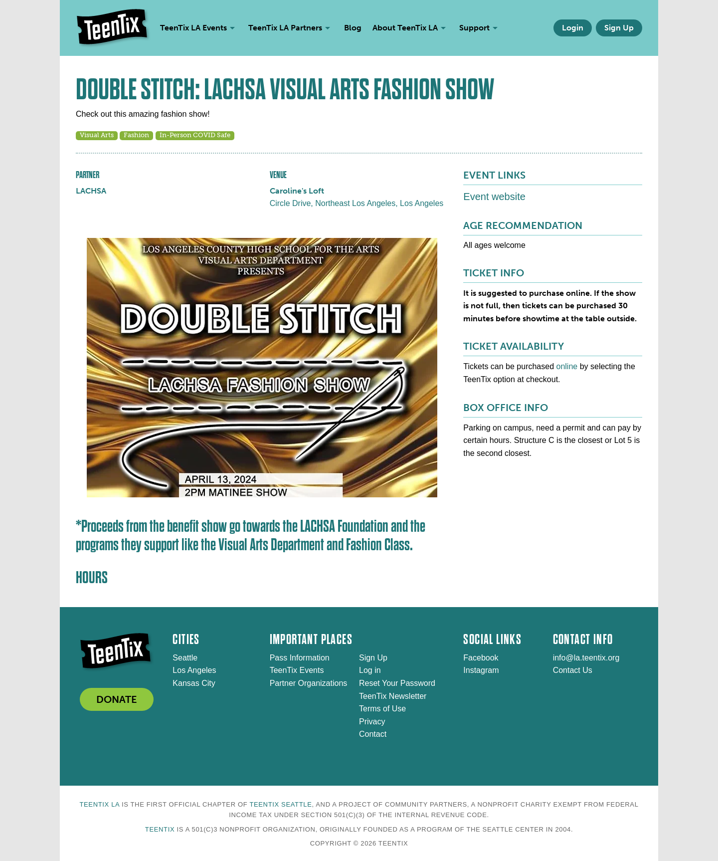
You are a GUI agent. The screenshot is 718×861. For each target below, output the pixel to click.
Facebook (480, 657)
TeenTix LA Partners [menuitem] (285, 27)
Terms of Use (382, 708)
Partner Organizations (309, 683)
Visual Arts (97, 135)
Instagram (481, 670)
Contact (372, 734)
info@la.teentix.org (586, 657)
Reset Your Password (397, 683)
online (567, 366)
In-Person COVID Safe (195, 135)
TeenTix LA (99, 804)
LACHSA (91, 191)
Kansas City (194, 683)
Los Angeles (194, 670)
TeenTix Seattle (280, 804)
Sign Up (619, 27)
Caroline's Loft (297, 191)
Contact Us (572, 670)
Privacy (372, 721)
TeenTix (160, 829)
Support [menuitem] (474, 27)
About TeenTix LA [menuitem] (405, 27)
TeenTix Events (297, 670)
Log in (370, 670)
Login (572, 27)
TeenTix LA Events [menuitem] (193, 27)
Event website (494, 196)
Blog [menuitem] (352, 27)
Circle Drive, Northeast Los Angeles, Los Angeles (357, 203)
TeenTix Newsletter (392, 696)
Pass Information (300, 657)
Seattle (185, 657)
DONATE (116, 699)
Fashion (136, 135)
